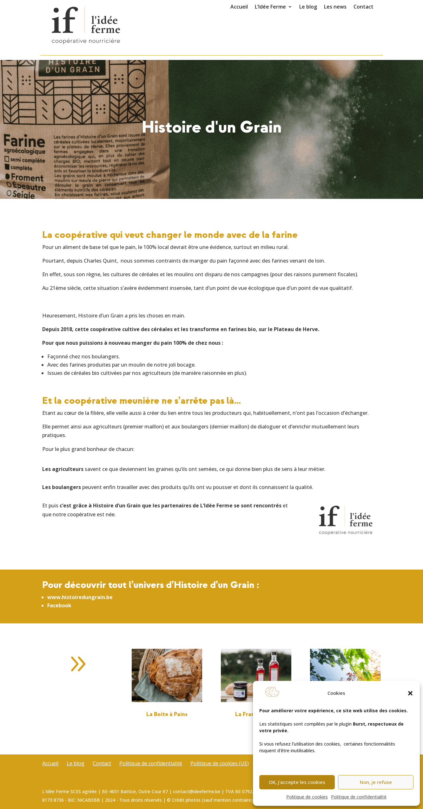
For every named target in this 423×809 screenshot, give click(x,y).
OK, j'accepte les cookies (297, 782)
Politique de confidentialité (359, 797)
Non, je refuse (376, 782)
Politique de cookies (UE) (219, 763)
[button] (410, 693)
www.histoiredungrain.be (80, 597)
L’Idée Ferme (270, 7)
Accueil (239, 7)
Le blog (308, 7)
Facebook (59, 605)
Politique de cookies (307, 797)
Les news (335, 7)
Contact (363, 7)
